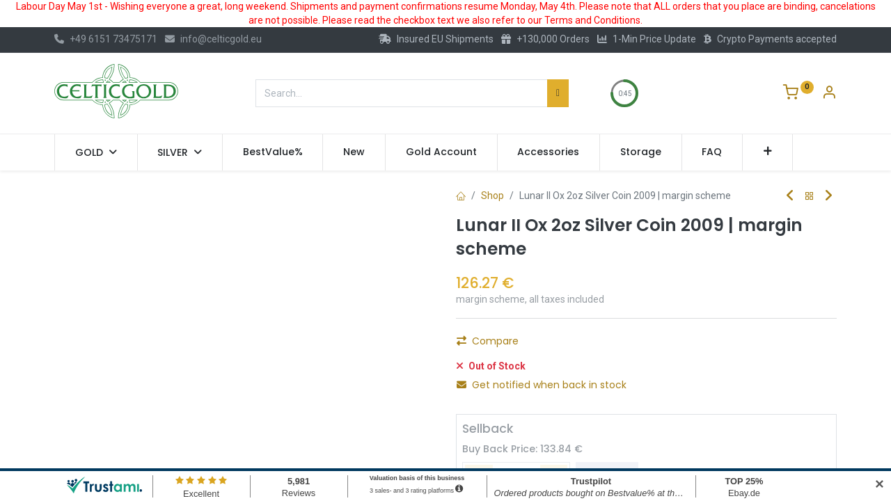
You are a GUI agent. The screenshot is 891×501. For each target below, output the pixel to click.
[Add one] (548, 345)
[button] (767, 152)
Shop (492, 195)
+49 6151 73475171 (105, 39)
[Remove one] (473, 345)
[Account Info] (829, 94)
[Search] (558, 93)
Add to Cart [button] (626, 345)
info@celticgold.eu (213, 39)
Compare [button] (488, 377)
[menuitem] (273, 152)
